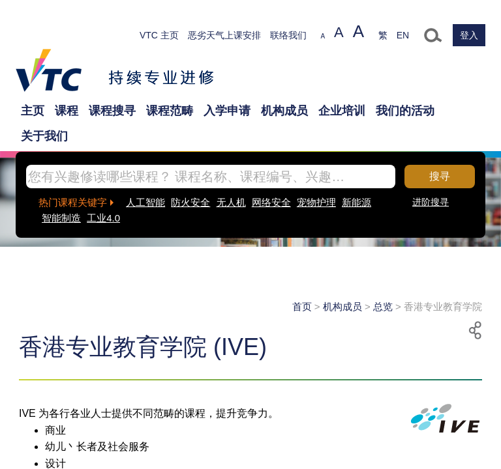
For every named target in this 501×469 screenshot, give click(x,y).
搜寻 (439, 176)
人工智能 (145, 202)
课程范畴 (169, 110)
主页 (32, 110)
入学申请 (227, 110)
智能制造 (61, 217)
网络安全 (271, 202)
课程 (66, 110)
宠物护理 (316, 202)
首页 (302, 306)
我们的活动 (405, 110)
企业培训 (341, 110)
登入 (469, 35)
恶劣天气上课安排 (224, 35)
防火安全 (190, 202)
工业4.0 (103, 217)
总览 (383, 306)
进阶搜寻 (430, 202)
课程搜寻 (112, 110)
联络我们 (288, 35)
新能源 (356, 202)
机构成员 (284, 110)
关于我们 (44, 136)
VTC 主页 (159, 35)
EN (403, 35)
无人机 (231, 202)
